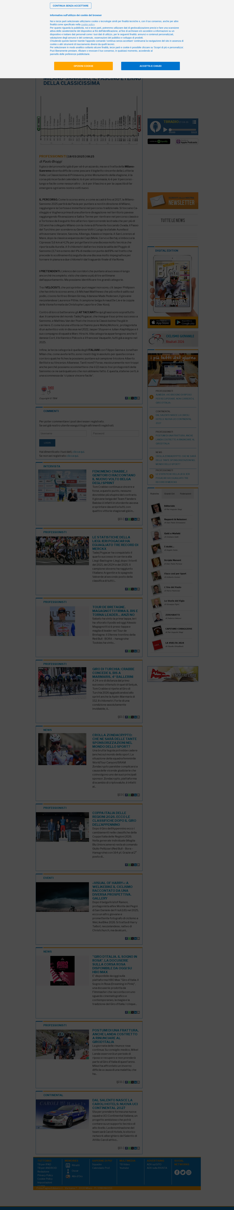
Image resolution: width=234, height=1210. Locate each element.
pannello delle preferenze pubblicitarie (70, 54)
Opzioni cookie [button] (83, 66)
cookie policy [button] (87, 24)
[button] (70, 6)
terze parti (96, 27)
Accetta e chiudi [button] (151, 66)
